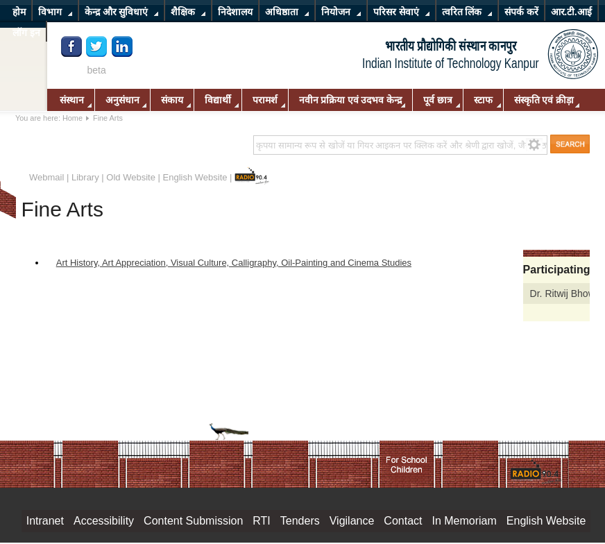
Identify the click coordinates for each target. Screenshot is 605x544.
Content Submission (193, 521)
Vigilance (352, 521)
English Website (195, 177)
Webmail (46, 177)
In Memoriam (464, 521)
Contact (403, 521)
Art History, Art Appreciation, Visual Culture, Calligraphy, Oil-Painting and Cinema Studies (233, 262)
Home (72, 118)
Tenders (300, 521)
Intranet (45, 521)
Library (85, 177)
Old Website (130, 177)
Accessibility (104, 521)
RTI (261, 521)
